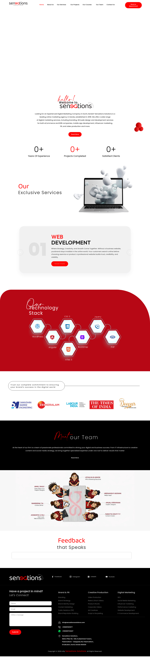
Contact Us (111, 6)
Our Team (99, 6)
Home (41, 6)
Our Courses (87, 6)
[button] (62, 5)
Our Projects (75, 6)
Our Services (61, 6)
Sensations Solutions (75, 651)
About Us (50, 6)
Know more (60, 264)
